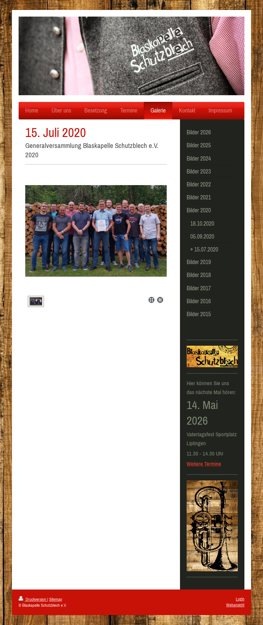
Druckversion (33, 599)
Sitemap (55, 599)
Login (240, 598)
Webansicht (235, 604)
